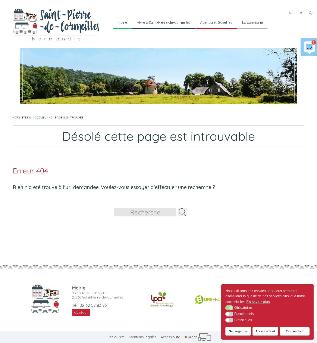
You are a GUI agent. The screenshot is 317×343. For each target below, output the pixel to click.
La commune (258, 22)
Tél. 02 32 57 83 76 (89, 305)
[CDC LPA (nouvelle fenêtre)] (162, 299)
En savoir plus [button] (258, 302)
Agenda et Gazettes (220, 22)
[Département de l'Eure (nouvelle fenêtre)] (213, 299)
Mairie (122, 22)
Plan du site (115, 337)
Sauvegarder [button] (238, 331)
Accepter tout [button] (265, 331)
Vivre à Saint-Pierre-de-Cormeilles (165, 22)
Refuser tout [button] (294, 331)
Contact (81, 312)
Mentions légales (143, 337)
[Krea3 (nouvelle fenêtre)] (198, 337)
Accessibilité (170, 337)
